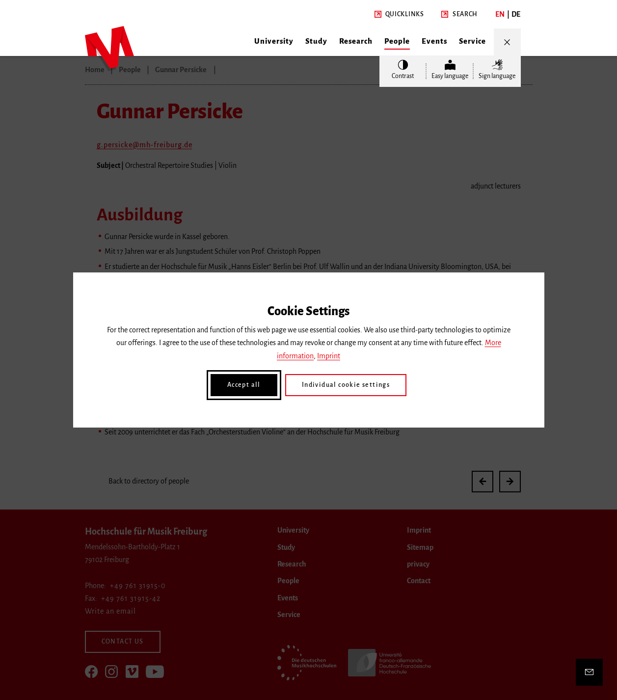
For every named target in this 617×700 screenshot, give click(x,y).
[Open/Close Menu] (507, 41)
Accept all (244, 384)
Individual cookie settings (346, 384)
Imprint (328, 356)
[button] (399, 14)
